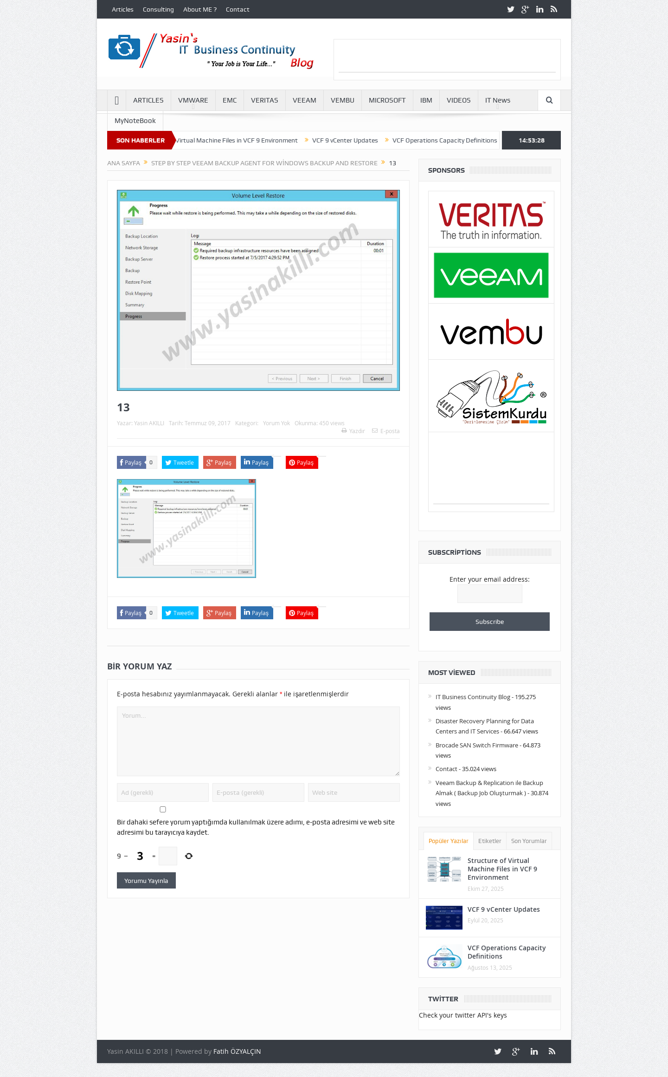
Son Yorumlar (529, 840)
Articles (123, 9)
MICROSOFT (387, 100)
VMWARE (193, 100)
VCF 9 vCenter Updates (352, 140)
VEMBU (342, 100)
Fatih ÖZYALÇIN (237, 1051)
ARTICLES (148, 100)
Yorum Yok (276, 423)
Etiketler (489, 840)
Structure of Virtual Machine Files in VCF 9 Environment (224, 140)
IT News (497, 100)
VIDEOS (459, 100)
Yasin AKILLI (149, 423)
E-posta (386, 431)
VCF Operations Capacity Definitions (451, 140)
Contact (238, 9)
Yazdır (353, 431)
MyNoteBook (135, 121)
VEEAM (304, 100)
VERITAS (264, 100)
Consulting (158, 9)
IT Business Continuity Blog (473, 697)
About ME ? (200, 9)
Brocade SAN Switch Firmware (477, 745)
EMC (230, 100)
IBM (426, 100)
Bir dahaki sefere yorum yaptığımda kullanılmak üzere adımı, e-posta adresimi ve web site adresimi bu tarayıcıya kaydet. (256, 827)
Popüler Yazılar (449, 840)
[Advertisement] (447, 58)
